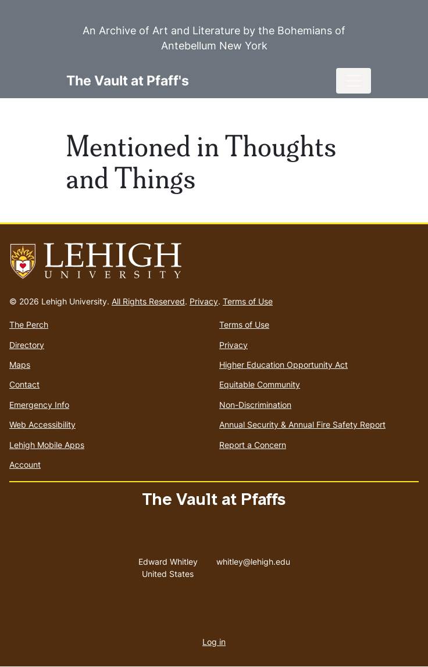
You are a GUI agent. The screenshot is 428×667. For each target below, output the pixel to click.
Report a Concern (252, 444)
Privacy (204, 301)
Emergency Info (39, 404)
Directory (26, 344)
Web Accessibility (42, 424)
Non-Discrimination (255, 404)
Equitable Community (259, 384)
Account (25, 464)
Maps (19, 364)
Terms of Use (248, 301)
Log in (214, 641)
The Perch (28, 324)
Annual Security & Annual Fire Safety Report (302, 424)
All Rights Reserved (148, 301)
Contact (24, 384)
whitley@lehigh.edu (253, 559)
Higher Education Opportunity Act (283, 364)
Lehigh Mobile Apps (46, 444)
